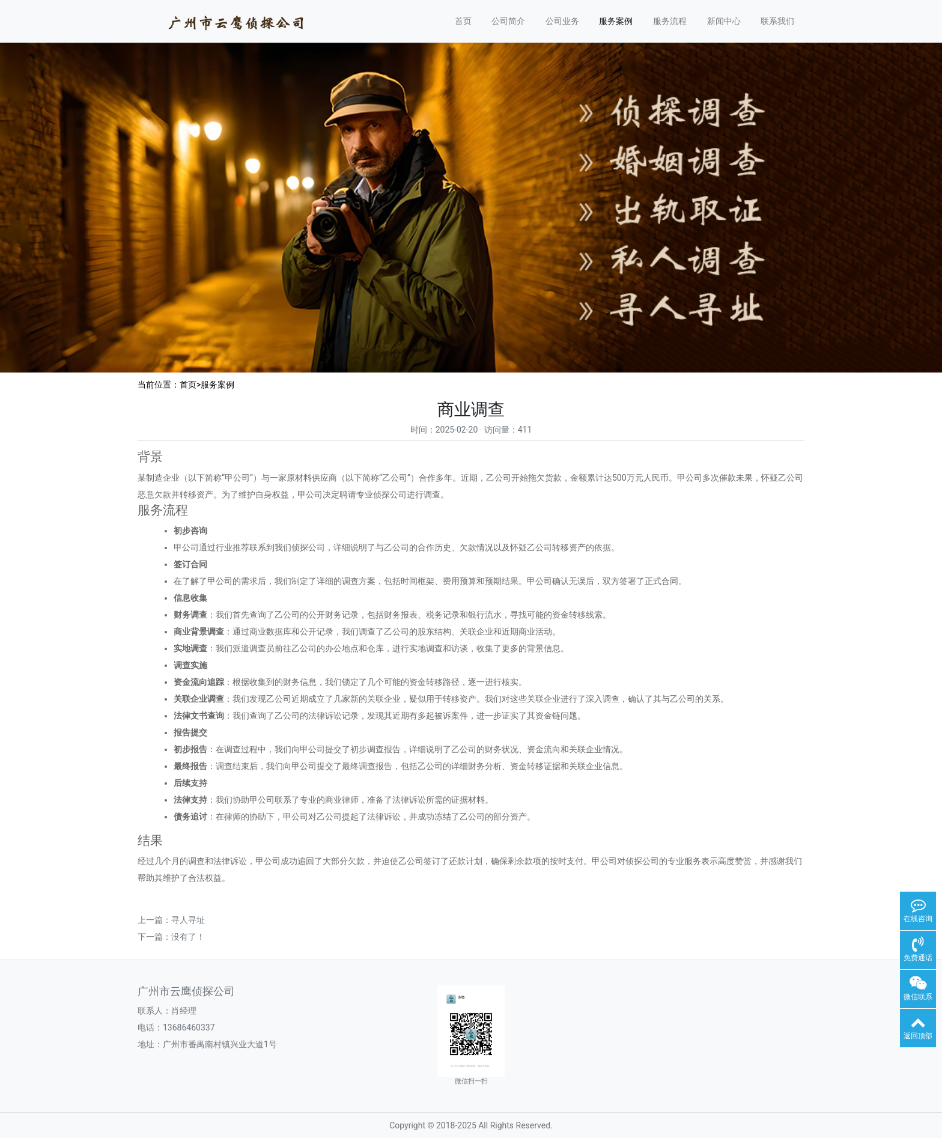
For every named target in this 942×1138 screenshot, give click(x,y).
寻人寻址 (188, 920)
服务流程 (670, 21)
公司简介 (508, 21)
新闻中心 (724, 21)
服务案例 (616, 21)
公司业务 (562, 21)
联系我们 (777, 21)
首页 (463, 21)
